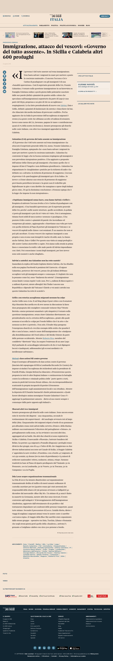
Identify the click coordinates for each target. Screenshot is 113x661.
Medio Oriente (42, 554)
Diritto (32, 621)
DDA (62, 556)
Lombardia (60, 549)
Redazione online (33, 656)
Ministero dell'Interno (32, 551)
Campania (54, 554)
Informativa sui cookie (78, 656)
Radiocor (88, 623)
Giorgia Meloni (29, 553)
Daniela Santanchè (45, 547)
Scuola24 (33, 633)
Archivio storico (90, 626)
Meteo (60, 628)
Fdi (40, 546)
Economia (38, 609)
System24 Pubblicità (9, 631)
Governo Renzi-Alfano (32, 549)
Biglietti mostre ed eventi (65, 635)
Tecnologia (98, 609)
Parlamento (44, 25)
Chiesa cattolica (61, 547)
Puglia (51, 549)
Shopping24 (6, 628)
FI (70, 547)
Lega (57, 544)
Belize (38, 544)
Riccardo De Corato (45, 553)
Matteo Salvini (60, 553)
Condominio (34, 631)
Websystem (94, 654)
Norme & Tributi (62, 609)
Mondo (31, 609)
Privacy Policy (63, 656)
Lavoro (32, 623)
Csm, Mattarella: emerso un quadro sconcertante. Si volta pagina (51, 35)
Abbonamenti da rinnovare (94, 621)
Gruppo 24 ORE (7, 619)
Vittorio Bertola (29, 547)
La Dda (50, 544)
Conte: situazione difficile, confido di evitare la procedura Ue (80, 34)
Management (81, 609)
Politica (54, 25)
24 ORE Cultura (7, 626)
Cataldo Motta (29, 554)
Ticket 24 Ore (7, 633)
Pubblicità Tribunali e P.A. (65, 631)
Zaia (25, 544)
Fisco (32, 619)
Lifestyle (107, 609)
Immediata (47, 546)
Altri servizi (61, 638)
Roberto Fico (48, 338)
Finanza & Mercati (49, 609)
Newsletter (61, 623)
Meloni (15, 358)
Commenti (72, 609)
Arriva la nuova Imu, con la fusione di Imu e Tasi (23, 34)
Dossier (81, 25)
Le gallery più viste (86, 104)
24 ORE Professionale (9, 623)
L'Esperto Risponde (63, 619)
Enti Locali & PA (35, 626)
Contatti (54, 656)
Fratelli (31, 544)
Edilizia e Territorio (36, 628)
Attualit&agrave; (30, 25)
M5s (44, 544)
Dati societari (29, 654)
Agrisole (33, 638)
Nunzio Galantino (30, 546)
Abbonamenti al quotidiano (94, 619)
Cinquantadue (59, 546)
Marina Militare (55, 551)
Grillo (45, 549)
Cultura (90, 609)
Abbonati (105, 16)
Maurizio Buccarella (31, 556)
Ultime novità (86, 84)
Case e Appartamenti (64, 633)
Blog (88, 25)
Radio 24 (5, 621)
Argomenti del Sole (63, 621)
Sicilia (44, 551)
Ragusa (44, 556)
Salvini (64, 105)
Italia (56, 19)
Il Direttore (45, 656)
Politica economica (68, 25)
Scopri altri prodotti (87, 91)
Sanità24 (33, 635)
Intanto (26, 558)
